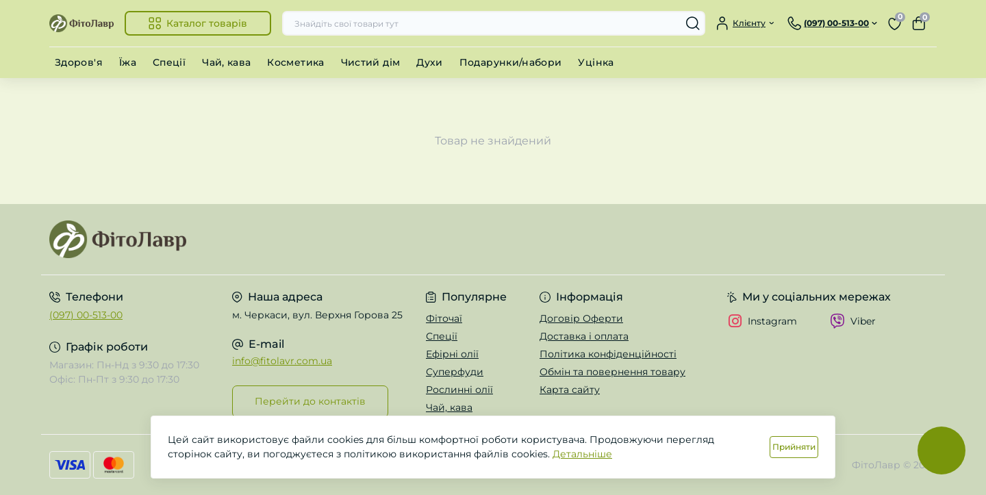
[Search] (693, 23)
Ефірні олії (452, 354)
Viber (853, 321)
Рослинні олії (459, 389)
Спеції (169, 62)
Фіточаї (444, 318)
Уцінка (596, 62)
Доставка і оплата (584, 336)
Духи (429, 62)
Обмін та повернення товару (612, 372)
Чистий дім (371, 62)
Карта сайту (570, 389)
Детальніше (582, 454)
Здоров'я (79, 62)
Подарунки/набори (510, 62)
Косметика (295, 62)
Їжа (127, 62)
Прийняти (794, 447)
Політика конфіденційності (608, 354)
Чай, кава (226, 62)
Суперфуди (454, 372)
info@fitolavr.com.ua (282, 361)
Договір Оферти (581, 318)
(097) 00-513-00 (86, 315)
